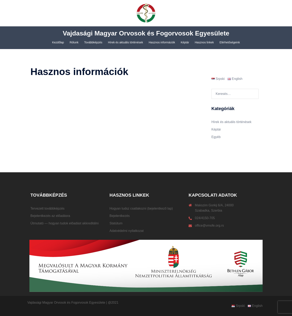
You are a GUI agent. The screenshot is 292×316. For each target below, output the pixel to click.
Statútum (116, 223)
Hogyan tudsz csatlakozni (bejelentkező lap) (141, 208)
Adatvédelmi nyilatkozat (127, 230)
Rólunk (74, 42)
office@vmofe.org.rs (209, 225)
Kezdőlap (58, 42)
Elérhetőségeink (230, 42)
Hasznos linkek (204, 42)
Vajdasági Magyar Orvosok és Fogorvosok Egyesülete (146, 33)
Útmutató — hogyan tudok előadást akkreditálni (64, 223)
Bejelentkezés (120, 215)
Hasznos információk (162, 42)
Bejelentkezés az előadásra (50, 215)
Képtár (185, 42)
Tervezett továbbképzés (47, 208)
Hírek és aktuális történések (125, 42)
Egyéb (216, 137)
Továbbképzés (93, 42)
